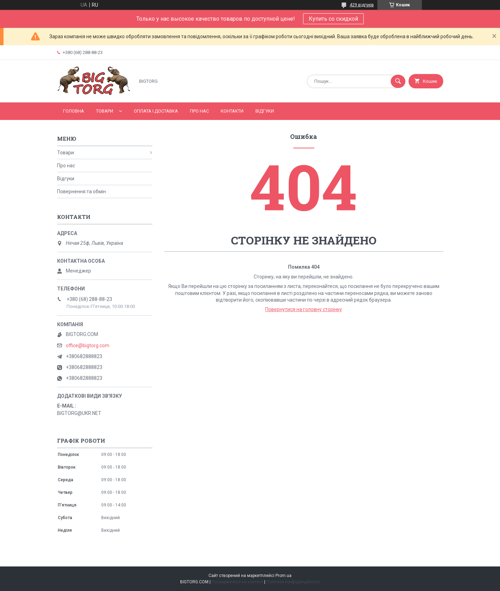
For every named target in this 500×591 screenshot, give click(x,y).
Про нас (199, 111)
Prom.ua (283, 575)
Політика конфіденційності (293, 581)
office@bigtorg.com (87, 345)
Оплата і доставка (156, 111)
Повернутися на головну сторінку (303, 309)
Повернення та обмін (81, 191)
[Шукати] (398, 81)
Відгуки (264, 111)
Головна (73, 111)
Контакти (232, 111)
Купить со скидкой (333, 18)
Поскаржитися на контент (237, 581)
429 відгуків (362, 4)
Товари (104, 111)
